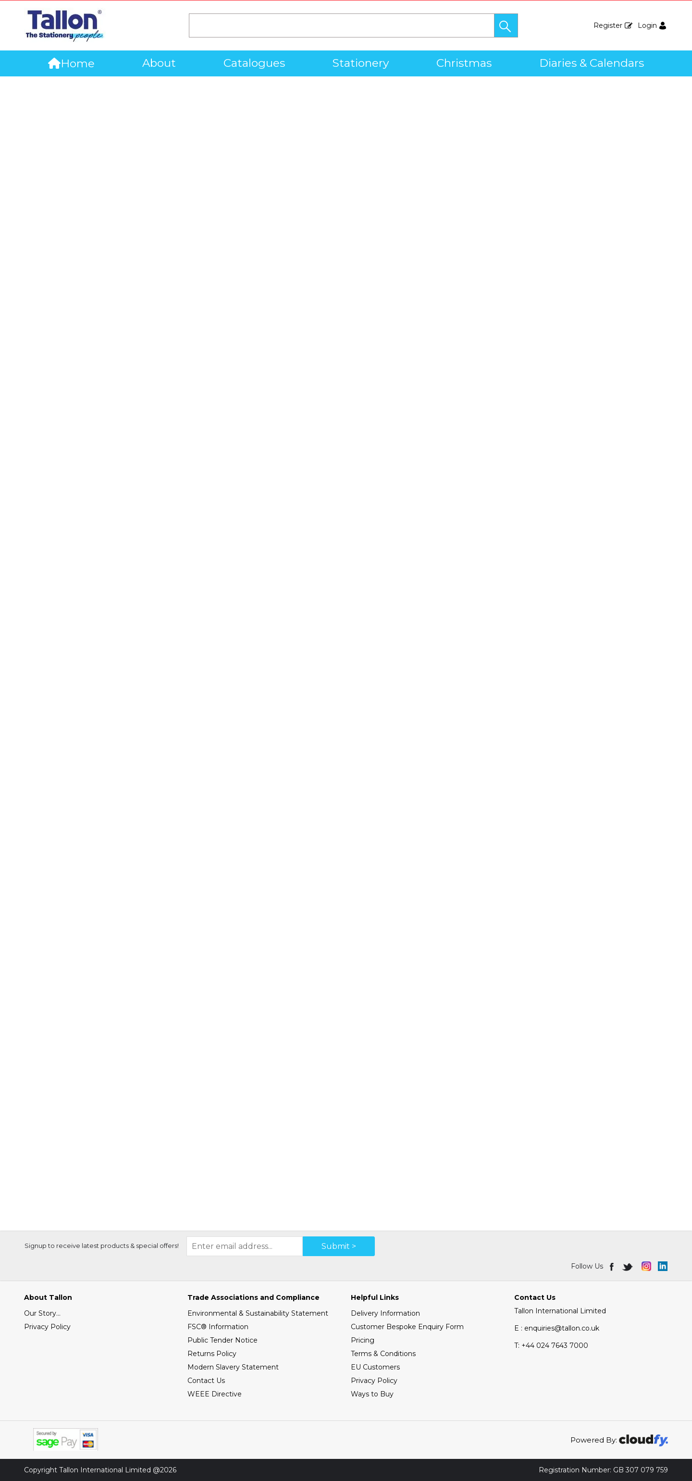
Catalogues (254, 63)
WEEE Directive (214, 1394)
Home (71, 63)
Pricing (362, 1340)
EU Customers (375, 1367)
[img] (612, 1266)
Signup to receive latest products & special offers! (102, 1245)
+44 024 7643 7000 (551, 1345)
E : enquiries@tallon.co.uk (556, 1328)
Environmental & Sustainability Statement (257, 1313)
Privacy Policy (47, 1326)
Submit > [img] (338, 1246)
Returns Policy (211, 1353)
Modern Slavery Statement (233, 1367)
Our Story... (42, 1313)
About (159, 63)
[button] (506, 25)
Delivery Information (385, 1313)
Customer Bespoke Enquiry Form (407, 1326)
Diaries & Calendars (591, 63)
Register (607, 25)
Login (647, 25)
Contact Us (206, 1380)
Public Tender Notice (222, 1340)
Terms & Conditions (383, 1353)
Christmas (464, 63)
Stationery (361, 63)
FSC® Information (217, 1326)
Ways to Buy (372, 1394)
